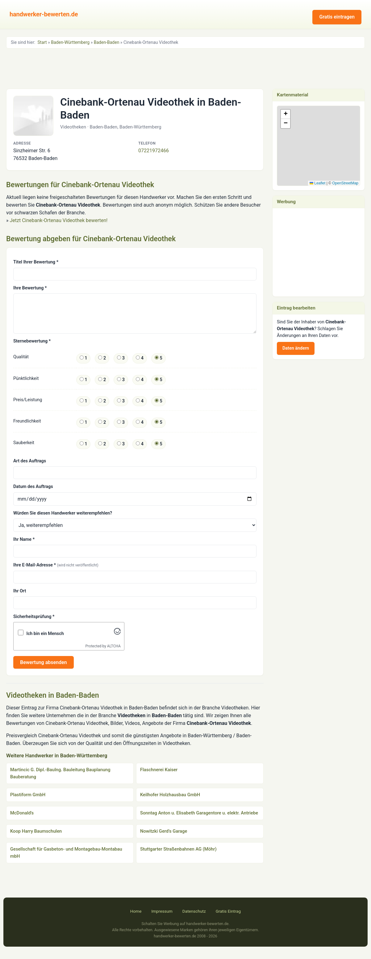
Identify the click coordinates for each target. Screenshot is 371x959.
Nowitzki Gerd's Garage (163, 831)
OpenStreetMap (345, 183)
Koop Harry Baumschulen (36, 831)
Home (136, 911)
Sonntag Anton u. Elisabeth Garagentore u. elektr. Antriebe (199, 813)
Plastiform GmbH (27, 794)
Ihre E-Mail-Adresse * (55, 565)
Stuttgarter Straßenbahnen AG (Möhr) (178, 849)
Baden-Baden (106, 42)
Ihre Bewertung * (30, 288)
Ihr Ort (19, 591)
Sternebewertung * (32, 341)
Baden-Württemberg (70, 42)
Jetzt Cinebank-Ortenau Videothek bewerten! (58, 220)
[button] (319, 139)
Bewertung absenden (43, 662)
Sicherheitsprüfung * (33, 616)
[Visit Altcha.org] (117, 633)
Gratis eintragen (337, 17)
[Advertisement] (185, 68)
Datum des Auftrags (33, 486)
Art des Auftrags (29, 461)
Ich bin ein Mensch (45, 633)
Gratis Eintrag (228, 911)
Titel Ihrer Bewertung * (35, 262)
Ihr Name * (24, 539)
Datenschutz (194, 911)
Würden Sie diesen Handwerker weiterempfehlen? (62, 513)
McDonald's (22, 813)
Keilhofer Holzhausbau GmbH (170, 794)
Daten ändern (295, 348)
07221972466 (153, 151)
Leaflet (317, 183)
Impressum (161, 911)
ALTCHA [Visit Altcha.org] (114, 646)
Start (42, 42)
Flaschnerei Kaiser (158, 769)
